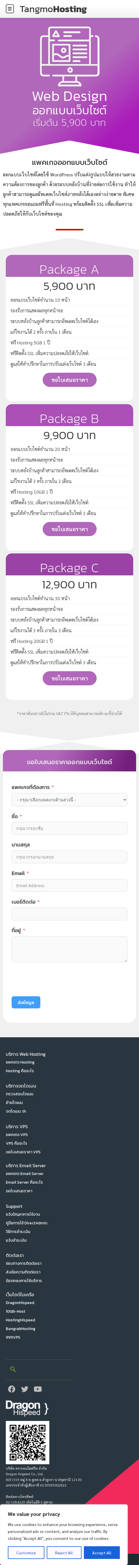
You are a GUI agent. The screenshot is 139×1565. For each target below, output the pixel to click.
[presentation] (56, 979)
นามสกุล (21, 844)
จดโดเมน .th (16, 1111)
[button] (10, 8)
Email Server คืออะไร (24, 1182)
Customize (26, 1552)
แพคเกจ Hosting (20, 1062)
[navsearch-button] (13, 1370)
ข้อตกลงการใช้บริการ (24, 1281)
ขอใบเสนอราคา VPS (23, 1152)
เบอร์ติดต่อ (23, 902)
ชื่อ (15, 816)
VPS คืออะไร (16, 1143)
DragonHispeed (20, 1303)
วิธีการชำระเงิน (18, 1232)
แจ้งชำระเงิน (16, 1240)
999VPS (13, 1337)
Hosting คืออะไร (20, 1071)
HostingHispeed (20, 1320)
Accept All (101, 1552)
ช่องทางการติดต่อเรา (23, 1263)
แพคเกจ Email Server (25, 1174)
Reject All (64, 1552)
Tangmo (53, 9)
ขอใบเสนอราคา (19, 1191)
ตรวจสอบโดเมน (19, 1094)
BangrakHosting (20, 1329)
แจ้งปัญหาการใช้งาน (23, 1214)
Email (18, 873)
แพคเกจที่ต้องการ (31, 787)
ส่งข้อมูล (26, 1002)
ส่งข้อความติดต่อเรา (23, 1272)
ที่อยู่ (16, 930)
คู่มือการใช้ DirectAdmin (26, 1223)
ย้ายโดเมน (14, 1103)
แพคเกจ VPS (17, 1135)
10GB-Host (15, 1311)
